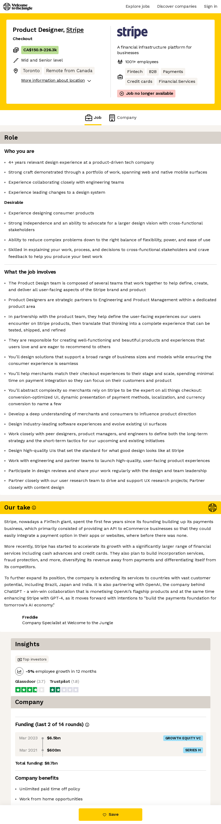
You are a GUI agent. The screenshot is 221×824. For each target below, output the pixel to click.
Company (122, 117)
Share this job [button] (27, 773)
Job (93, 117)
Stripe (75, 29)
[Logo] (17, 6)
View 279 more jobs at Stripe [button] (42, 782)
